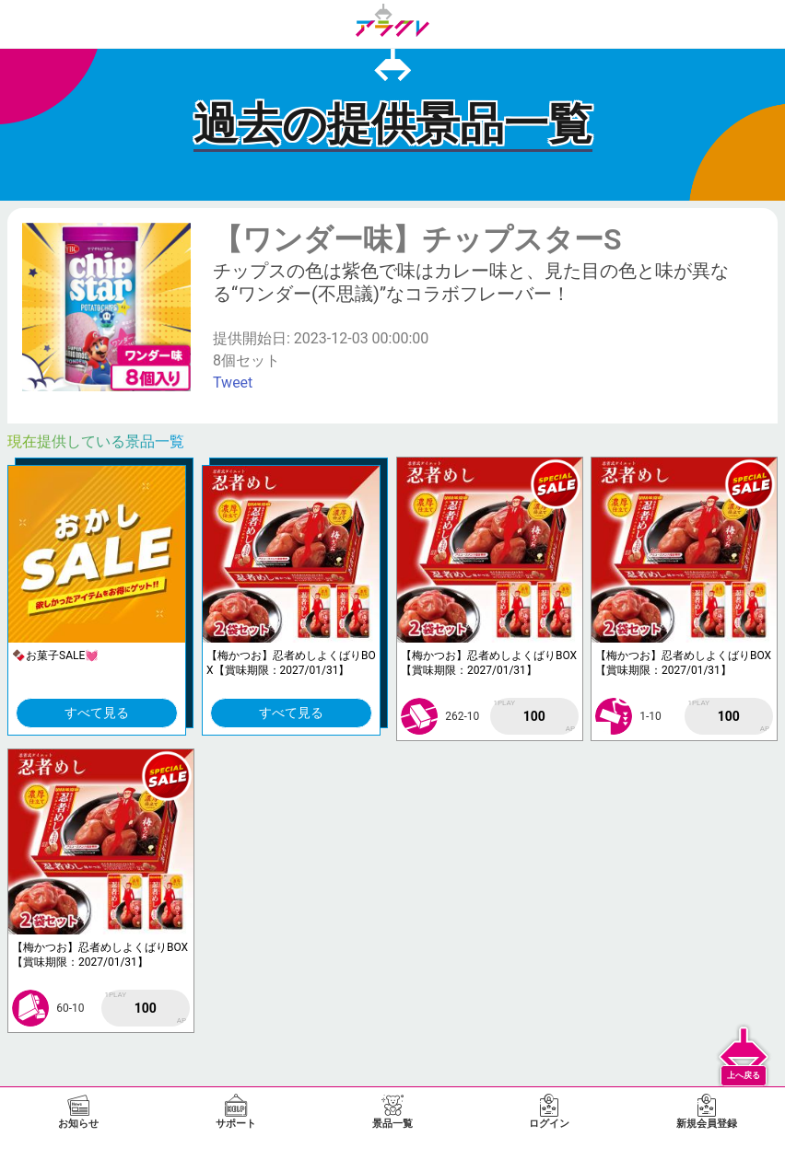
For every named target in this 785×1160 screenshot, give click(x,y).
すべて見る (96, 712)
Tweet (232, 382)
